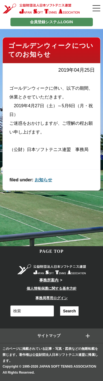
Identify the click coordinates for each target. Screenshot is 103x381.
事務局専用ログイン (51, 298)
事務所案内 (49, 280)
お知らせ (43, 180)
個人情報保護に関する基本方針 (52, 288)
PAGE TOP (52, 251)
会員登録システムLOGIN (51, 22)
